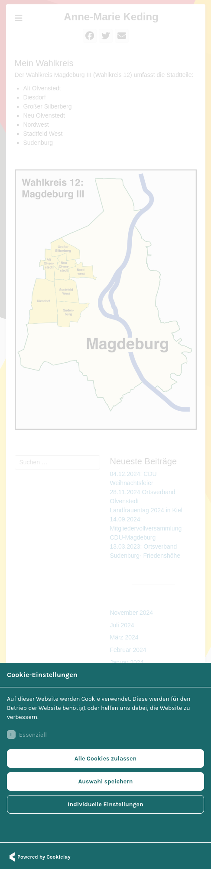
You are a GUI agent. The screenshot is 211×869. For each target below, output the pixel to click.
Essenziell (27, 734)
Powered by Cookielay (38, 857)
